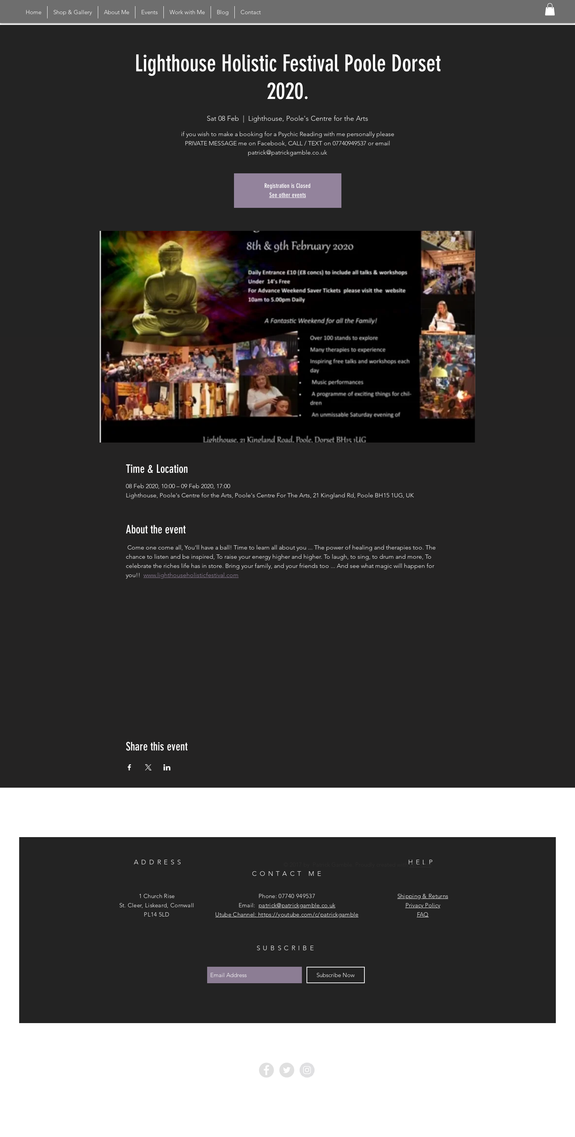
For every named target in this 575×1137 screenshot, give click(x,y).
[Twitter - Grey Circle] (286, 1070)
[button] (550, 9)
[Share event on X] (148, 767)
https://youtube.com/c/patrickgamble (308, 914)
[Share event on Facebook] (129, 767)
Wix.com (420, 864)
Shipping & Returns (422, 896)
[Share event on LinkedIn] (167, 767)
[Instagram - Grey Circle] (307, 1070)
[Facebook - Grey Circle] (266, 1070)
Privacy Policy (422, 905)
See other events (287, 195)
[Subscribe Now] (335, 975)
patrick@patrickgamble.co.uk (297, 905)
